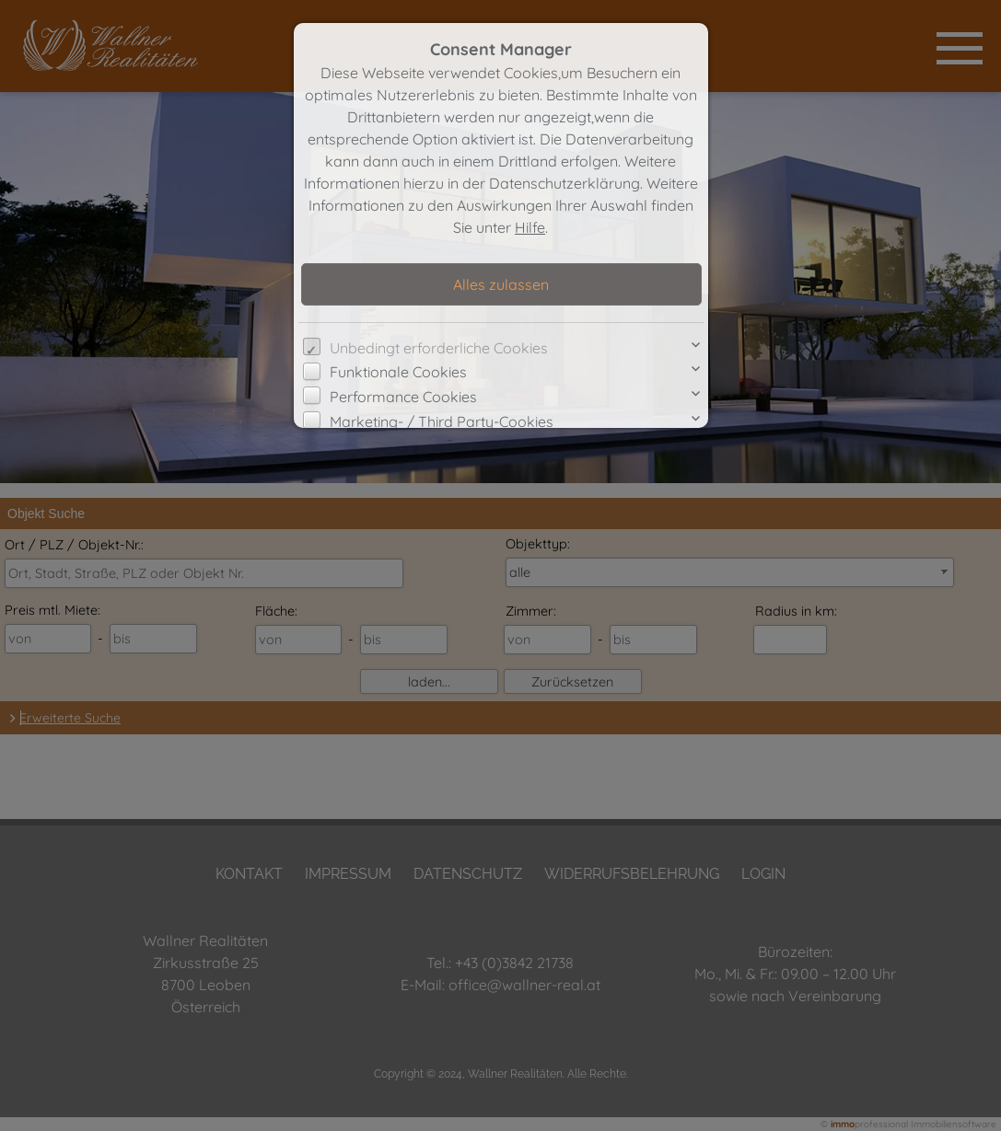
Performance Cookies (403, 396)
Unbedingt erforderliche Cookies (439, 348)
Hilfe (530, 227)
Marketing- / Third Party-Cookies (441, 421)
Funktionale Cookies (398, 372)
